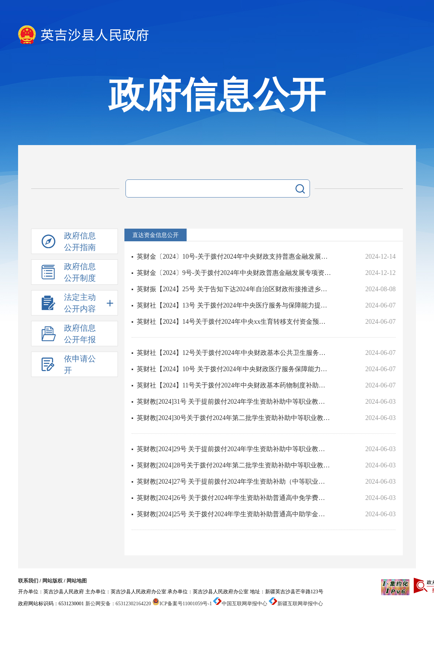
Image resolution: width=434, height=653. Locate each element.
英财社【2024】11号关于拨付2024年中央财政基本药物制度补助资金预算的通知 (234, 385)
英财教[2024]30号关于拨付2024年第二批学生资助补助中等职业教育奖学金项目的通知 (234, 417)
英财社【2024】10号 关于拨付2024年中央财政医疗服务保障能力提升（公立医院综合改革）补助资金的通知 (234, 369)
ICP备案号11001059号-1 (182, 603)
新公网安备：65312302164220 (118, 603)
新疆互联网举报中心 (296, 603)
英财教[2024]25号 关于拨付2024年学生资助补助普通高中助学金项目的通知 (234, 514)
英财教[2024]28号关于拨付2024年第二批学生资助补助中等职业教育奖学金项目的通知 (234, 465)
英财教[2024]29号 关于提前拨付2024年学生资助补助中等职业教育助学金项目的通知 (234, 449)
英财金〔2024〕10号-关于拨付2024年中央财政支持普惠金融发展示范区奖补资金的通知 (234, 256)
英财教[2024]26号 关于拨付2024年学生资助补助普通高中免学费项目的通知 (234, 497)
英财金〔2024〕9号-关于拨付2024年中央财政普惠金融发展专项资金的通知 (234, 272)
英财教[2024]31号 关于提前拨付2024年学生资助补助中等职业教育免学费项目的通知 (234, 401)
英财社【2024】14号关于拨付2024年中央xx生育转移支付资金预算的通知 (234, 321)
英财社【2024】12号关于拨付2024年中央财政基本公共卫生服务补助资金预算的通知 (234, 352)
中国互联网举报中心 (240, 603)
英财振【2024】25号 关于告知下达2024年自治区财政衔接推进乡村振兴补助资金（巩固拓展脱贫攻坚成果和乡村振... (234, 289)
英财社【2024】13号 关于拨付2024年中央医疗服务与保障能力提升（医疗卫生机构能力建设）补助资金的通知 (234, 305)
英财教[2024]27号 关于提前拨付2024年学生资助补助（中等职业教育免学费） (234, 481)
